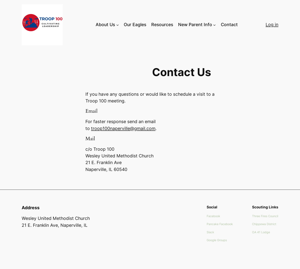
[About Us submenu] (117, 24)
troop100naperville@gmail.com (123, 128)
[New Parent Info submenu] (214, 24)
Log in (272, 24)
